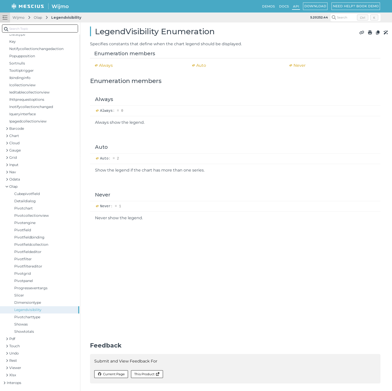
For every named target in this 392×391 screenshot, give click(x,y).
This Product (147, 374)
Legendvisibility (66, 17)
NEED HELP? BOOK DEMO (356, 6)
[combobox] (40, 28)
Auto (201, 65)
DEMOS (268, 6)
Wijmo (18, 17)
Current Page (111, 374)
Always (106, 65)
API (296, 6)
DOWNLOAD (315, 6)
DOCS (284, 6)
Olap (38, 17)
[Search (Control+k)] (355, 17)
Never (300, 65)
